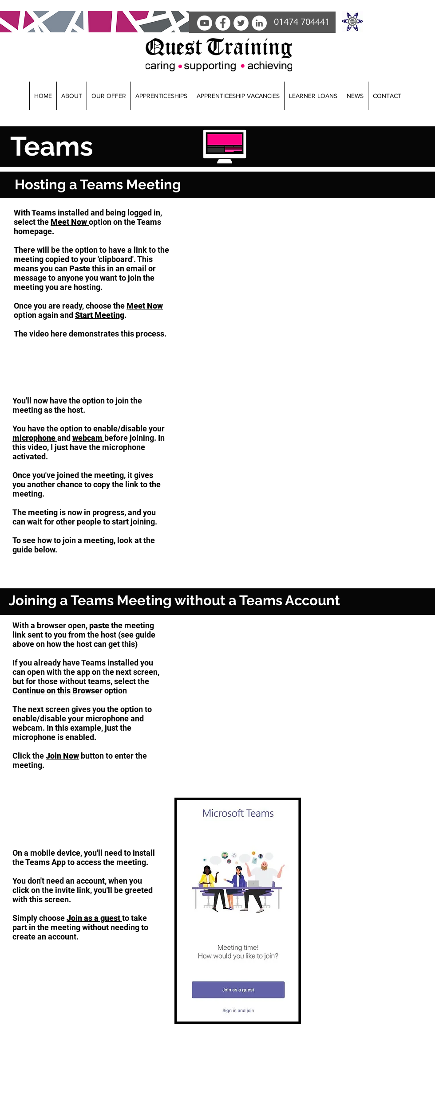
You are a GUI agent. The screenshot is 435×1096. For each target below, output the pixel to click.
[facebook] (222, 23)
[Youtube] (204, 23)
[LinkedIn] (259, 23)
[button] (71, 96)
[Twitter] (241, 23)
